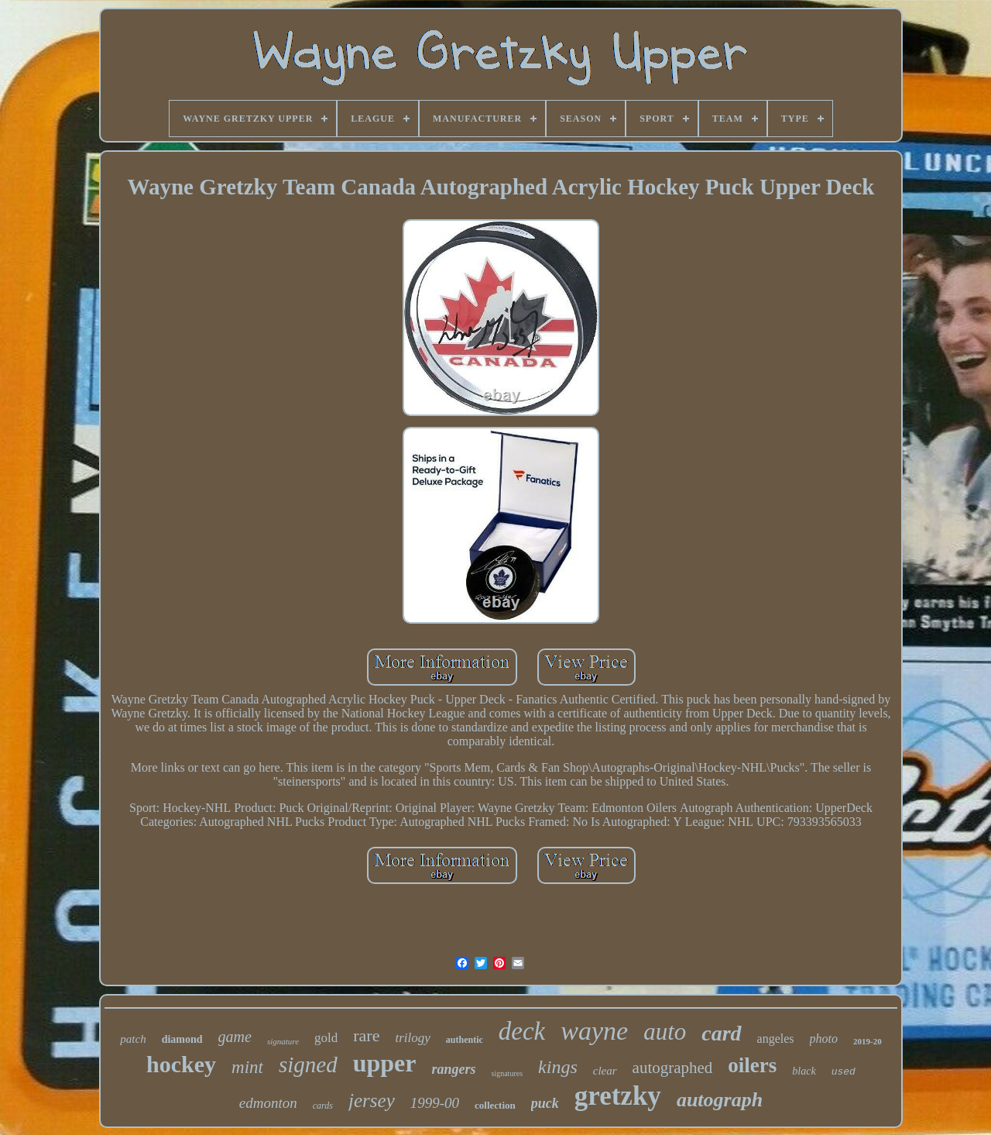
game (235, 1036)
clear (605, 1070)
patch (133, 1039)
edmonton (268, 1103)
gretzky (617, 1096)
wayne (594, 1030)
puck (545, 1103)
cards (323, 1105)
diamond (182, 1039)
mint (247, 1067)
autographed (673, 1067)
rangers (454, 1069)
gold (326, 1037)
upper (385, 1063)
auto (664, 1031)
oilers (752, 1065)
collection (495, 1105)
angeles (775, 1038)
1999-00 (434, 1103)
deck (522, 1031)
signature (283, 1041)
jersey (371, 1100)
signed (308, 1064)
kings (558, 1067)
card (721, 1033)
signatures (507, 1073)
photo (824, 1038)
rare (366, 1035)
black (803, 1071)
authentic (464, 1039)
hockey (181, 1064)
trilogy (412, 1037)
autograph (720, 1100)
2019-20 (867, 1041)
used (844, 1072)
